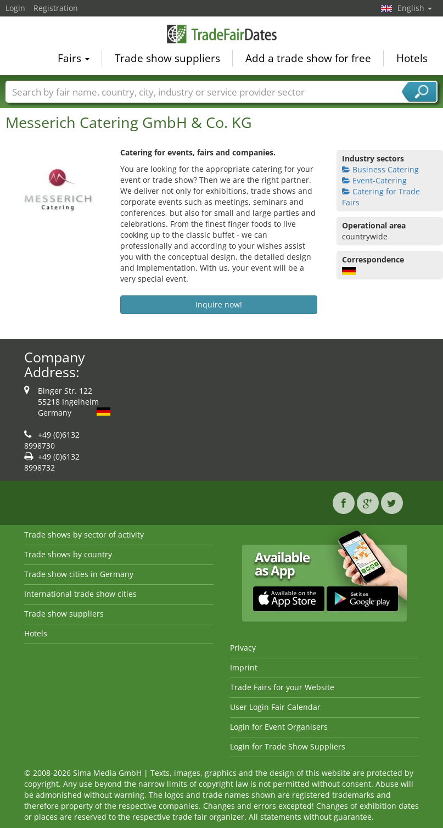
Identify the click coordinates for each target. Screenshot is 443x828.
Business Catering (380, 169)
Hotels (412, 58)
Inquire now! (218, 304)
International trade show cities (80, 594)
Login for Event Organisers (279, 726)
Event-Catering (374, 180)
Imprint (243, 667)
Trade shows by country (68, 554)
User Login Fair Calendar (275, 707)
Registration (55, 8)
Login (15, 8)
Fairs (73, 58)
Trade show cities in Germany (78, 574)
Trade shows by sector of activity (84, 534)
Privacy (243, 647)
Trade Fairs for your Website (282, 687)
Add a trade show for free (308, 58)
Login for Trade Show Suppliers (287, 746)
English (414, 8)
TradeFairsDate (222, 34)
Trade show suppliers (167, 58)
